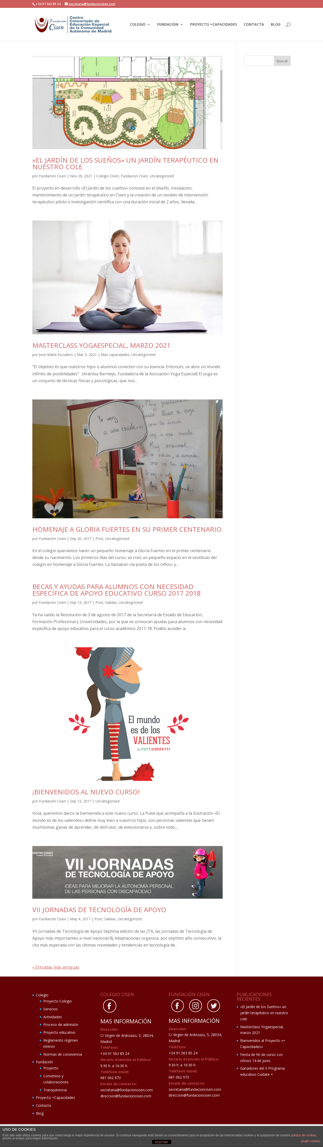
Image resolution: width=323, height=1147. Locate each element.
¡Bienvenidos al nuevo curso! (86, 791)
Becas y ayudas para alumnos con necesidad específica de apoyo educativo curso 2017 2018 (116, 590)
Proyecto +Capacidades (213, 25)
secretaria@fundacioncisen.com (126, 1089)
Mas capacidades (115, 354)
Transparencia (55, 1089)
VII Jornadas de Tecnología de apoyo (99, 909)
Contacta (254, 25)
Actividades (52, 1016)
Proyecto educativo (59, 1032)
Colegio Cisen (107, 176)
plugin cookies (310, 1141)
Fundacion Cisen (52, 176)
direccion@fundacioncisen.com (125, 1096)
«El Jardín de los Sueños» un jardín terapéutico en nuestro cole (125, 163)
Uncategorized (162, 176)
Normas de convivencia (62, 1054)
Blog (275, 25)
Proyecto (50, 1068)
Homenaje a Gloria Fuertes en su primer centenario (127, 529)
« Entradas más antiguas (55, 967)
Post (99, 538)
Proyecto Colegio (57, 1001)
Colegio (137, 25)
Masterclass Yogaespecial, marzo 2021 (101, 345)
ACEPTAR (161, 1142)
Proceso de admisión (60, 1024)
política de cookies (303, 1135)
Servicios (50, 1009)
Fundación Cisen (52, 538)
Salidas (111, 602)
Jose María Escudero (56, 354)
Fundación (167, 25)
